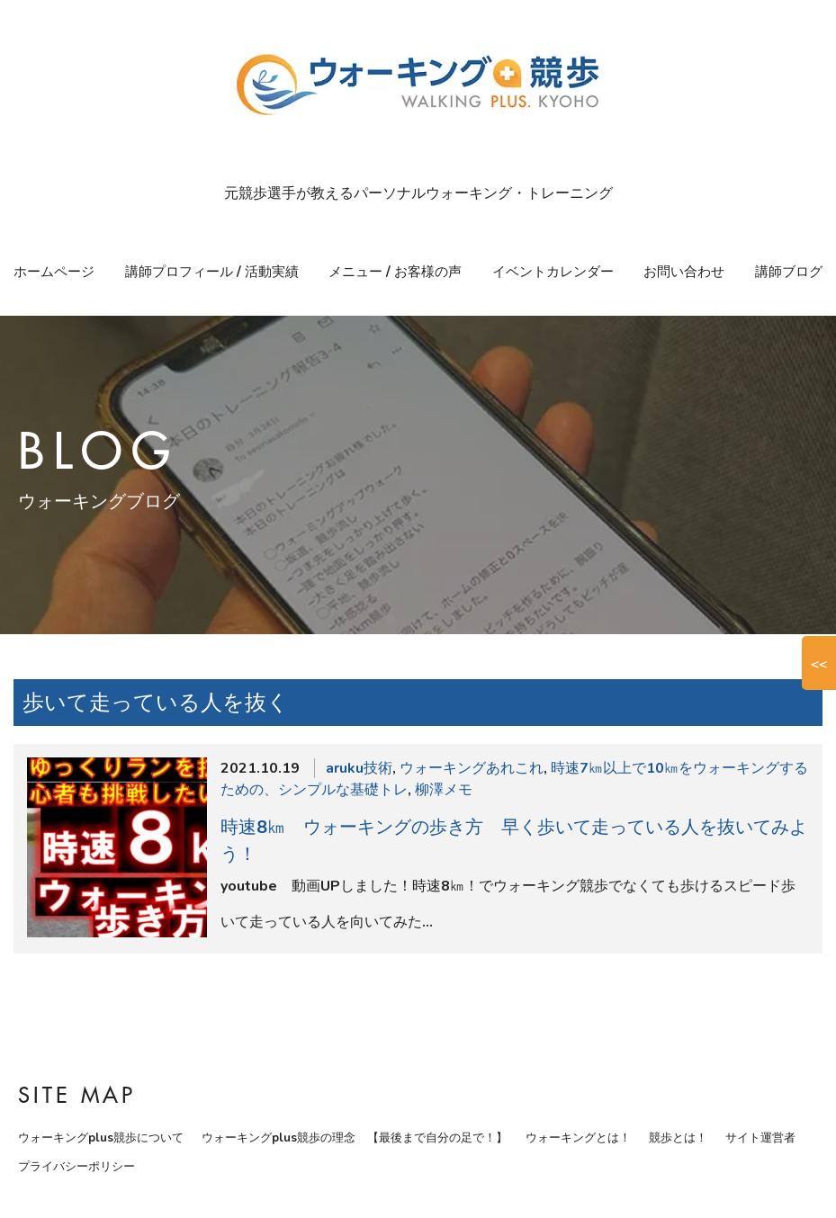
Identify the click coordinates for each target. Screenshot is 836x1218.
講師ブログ (789, 272)
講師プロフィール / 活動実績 (212, 272)
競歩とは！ (678, 1138)
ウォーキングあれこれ (472, 768)
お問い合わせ (683, 272)
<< (819, 663)
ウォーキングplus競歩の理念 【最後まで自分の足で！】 (355, 1138)
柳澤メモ (443, 790)
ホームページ (53, 272)
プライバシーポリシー (76, 1167)
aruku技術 (359, 768)
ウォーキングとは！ (578, 1138)
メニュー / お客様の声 (395, 272)
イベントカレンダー (553, 272)
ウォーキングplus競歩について (101, 1138)
